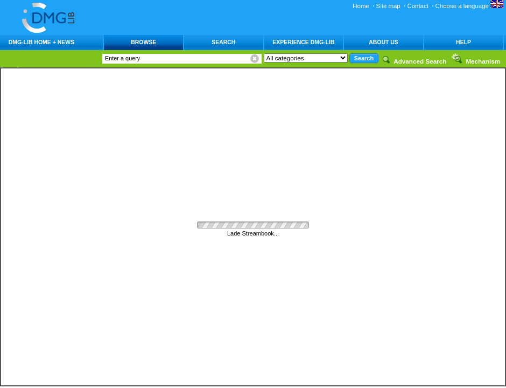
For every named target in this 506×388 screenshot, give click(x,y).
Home (361, 6)
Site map (388, 6)
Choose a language (469, 6)
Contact (417, 6)
